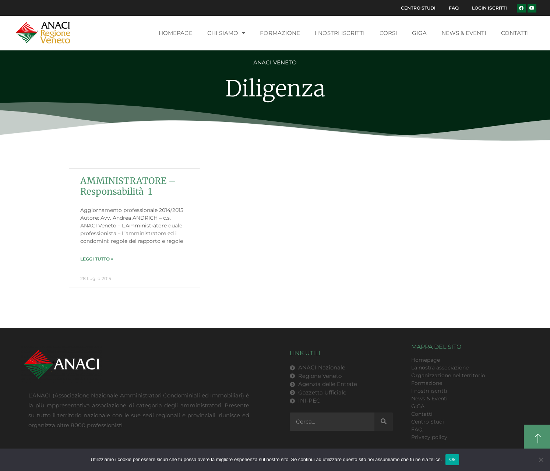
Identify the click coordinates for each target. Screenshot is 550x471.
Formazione (280, 33)
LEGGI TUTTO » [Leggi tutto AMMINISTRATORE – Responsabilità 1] (96, 259)
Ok (452, 459)
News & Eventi (463, 33)
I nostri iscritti (340, 33)
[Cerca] (383, 423)
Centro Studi (414, 8)
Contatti (515, 33)
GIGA (419, 33)
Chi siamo (226, 34)
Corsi (388, 33)
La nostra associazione (440, 368)
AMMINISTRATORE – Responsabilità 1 (128, 187)
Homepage (176, 33)
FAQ (451, 8)
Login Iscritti (488, 8)
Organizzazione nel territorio (448, 376)
